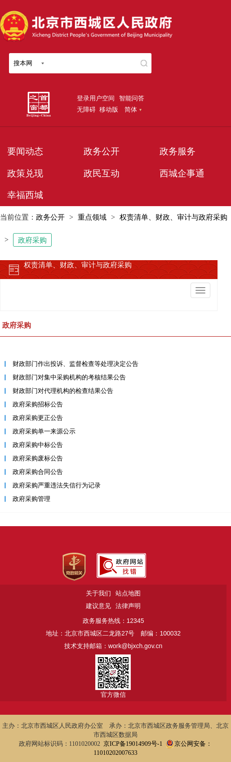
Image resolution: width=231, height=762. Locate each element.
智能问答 (131, 98)
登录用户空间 (96, 98)
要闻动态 (25, 151)
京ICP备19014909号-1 (132, 743)
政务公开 (102, 151)
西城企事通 (182, 173)
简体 (133, 109)
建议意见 (98, 605)
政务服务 (177, 151)
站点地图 (128, 593)
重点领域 (92, 217)
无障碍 (86, 109)
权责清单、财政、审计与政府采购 (173, 217)
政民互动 (102, 173)
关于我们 (98, 593)
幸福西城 (25, 195)
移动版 (108, 109)
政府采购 (32, 240)
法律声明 (128, 605)
